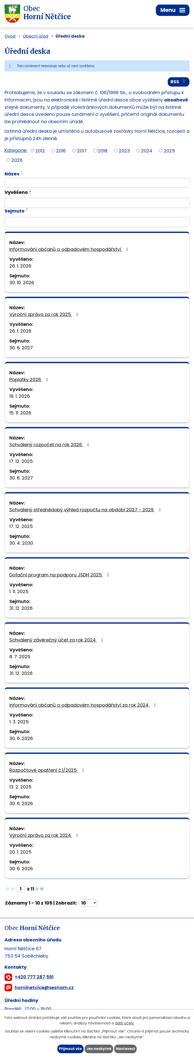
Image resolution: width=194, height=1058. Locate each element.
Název (12, 174)
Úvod (10, 36)
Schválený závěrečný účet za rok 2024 (57, 641)
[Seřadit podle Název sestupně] (22, 174)
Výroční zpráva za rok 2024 (44, 836)
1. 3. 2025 (19, 722)
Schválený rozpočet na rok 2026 (50, 445)
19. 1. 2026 (19, 397)
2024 (146, 151)
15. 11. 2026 (20, 413)
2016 (61, 151)
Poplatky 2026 (29, 380)
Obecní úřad (35, 36)
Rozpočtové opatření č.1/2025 (47, 771)
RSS (178, 83)
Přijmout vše (69, 1048)
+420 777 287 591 (34, 978)
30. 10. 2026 (21, 283)
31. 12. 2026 (21, 609)
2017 (82, 151)
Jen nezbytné (99, 1048)
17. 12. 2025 (21, 462)
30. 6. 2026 (21, 739)
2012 (40, 151)
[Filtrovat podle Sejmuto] (97, 223)
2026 (16, 161)
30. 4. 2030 (21, 544)
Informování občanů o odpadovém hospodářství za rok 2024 (83, 706)
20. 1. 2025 (20, 853)
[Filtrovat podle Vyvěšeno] (97, 204)
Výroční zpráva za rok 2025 (44, 315)
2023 (124, 151)
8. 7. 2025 (19, 657)
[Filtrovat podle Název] (97, 184)
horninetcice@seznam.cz (44, 988)
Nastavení (127, 1048)
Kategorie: (16, 151)
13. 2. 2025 (20, 787)
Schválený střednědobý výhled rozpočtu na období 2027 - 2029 (86, 510)
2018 (102, 151)
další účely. (124, 1022)
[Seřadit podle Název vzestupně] (22, 172)
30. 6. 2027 (21, 348)
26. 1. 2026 (20, 266)
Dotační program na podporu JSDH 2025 (60, 575)
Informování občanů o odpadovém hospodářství (69, 250)
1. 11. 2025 (19, 592)
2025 (169, 151)
